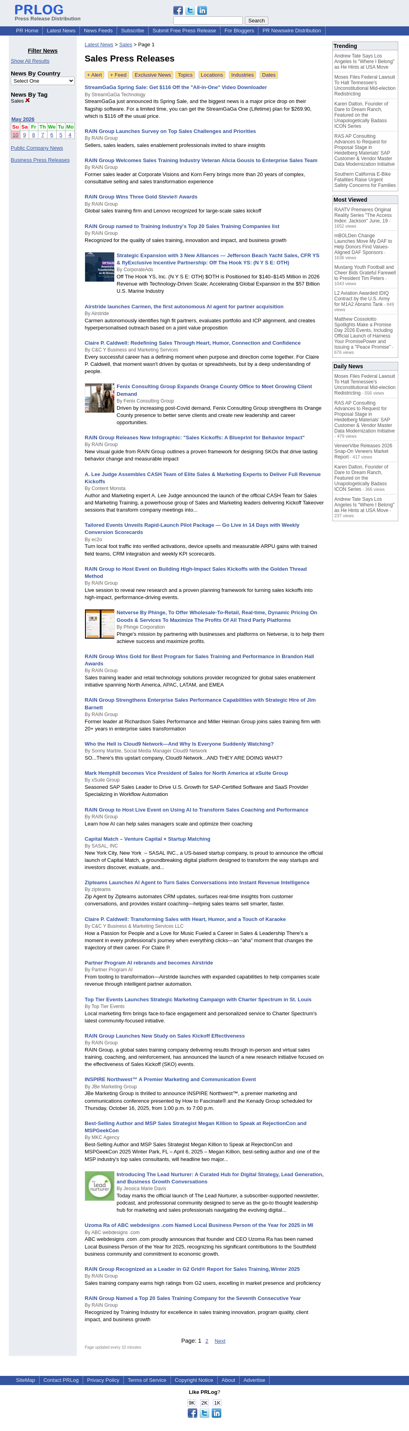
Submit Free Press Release (184, 31)
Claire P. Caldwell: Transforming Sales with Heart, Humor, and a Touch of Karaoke (185, 919)
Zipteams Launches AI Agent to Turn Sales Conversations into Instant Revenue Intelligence (197, 882)
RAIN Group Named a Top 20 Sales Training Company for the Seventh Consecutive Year (193, 1298)
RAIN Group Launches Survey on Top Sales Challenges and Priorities (170, 131)
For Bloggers (239, 31)
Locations (212, 75)
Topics (185, 75)
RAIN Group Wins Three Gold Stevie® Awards (141, 197)
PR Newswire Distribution (291, 31)
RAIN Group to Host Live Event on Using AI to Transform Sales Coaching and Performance (196, 810)
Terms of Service (147, 1380)
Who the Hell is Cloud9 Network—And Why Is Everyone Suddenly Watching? (179, 744)
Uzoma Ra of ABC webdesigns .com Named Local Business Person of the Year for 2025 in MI (199, 1225)
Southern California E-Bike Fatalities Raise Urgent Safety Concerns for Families (365, 179)
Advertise (254, 1380)
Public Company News (37, 148)
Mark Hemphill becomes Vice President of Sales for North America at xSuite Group (186, 773)
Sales (20, 101)
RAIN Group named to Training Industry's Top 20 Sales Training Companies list (182, 226)
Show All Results (30, 61)
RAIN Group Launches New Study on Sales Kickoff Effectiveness (165, 1036)
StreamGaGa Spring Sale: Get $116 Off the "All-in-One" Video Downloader (176, 87)
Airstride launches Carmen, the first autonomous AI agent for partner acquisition (184, 307)
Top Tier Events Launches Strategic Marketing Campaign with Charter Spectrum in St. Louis (198, 999)
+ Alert (94, 75)
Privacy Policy (103, 1380)
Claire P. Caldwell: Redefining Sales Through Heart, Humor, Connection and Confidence (193, 343)
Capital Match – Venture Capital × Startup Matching (147, 839)
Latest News (61, 31)
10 (15, 135)
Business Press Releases (40, 160)
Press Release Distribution (48, 16)
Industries (242, 75)
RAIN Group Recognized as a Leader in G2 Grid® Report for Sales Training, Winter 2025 (192, 1269)
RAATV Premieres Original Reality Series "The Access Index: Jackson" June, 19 (363, 215)
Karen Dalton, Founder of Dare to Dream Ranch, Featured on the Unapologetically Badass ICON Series (361, 115)
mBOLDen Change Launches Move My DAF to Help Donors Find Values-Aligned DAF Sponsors (363, 244)
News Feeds (98, 31)
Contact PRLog (61, 1380)
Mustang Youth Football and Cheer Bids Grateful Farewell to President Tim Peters (365, 272)
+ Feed (118, 75)
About (228, 1380)
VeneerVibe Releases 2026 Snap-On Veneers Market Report (363, 451)
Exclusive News (153, 75)
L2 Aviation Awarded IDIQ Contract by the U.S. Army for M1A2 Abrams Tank (362, 298)
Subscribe (132, 31)
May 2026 (23, 119)
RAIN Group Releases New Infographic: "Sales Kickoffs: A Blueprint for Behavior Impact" (195, 438)
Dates (269, 75)
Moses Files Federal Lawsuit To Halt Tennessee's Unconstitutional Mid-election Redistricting (364, 85)
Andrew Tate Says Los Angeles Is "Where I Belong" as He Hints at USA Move (364, 61)
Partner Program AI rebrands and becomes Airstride (149, 963)
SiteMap (25, 1380)
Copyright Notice (194, 1380)
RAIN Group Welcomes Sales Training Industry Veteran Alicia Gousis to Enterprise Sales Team (201, 160)
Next (220, 1341)
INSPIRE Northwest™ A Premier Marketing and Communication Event (170, 1079)
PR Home (27, 31)
